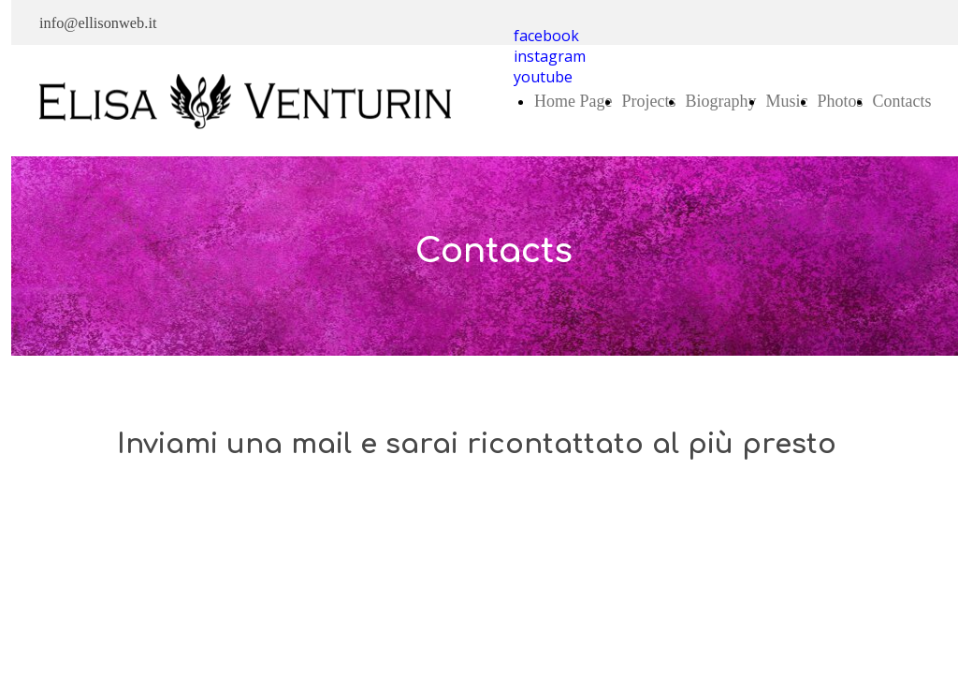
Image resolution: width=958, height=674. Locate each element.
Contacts (902, 101)
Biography (720, 101)
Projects (648, 101)
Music (786, 101)
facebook (546, 35)
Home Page (573, 101)
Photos (840, 101)
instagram (550, 56)
